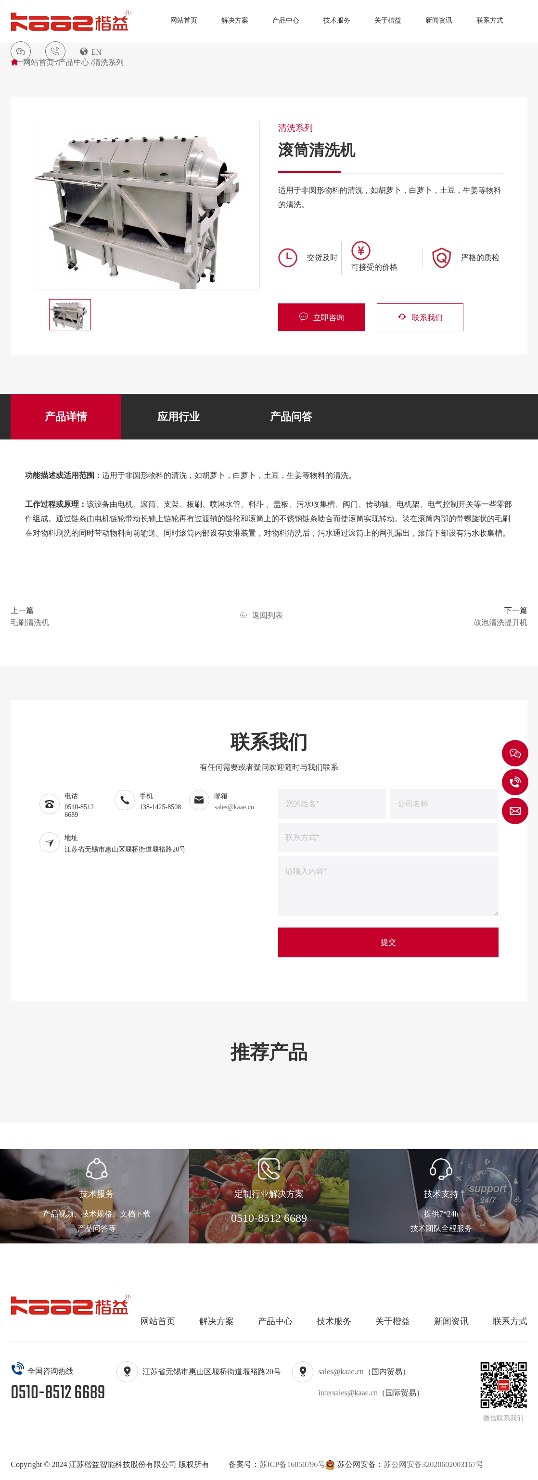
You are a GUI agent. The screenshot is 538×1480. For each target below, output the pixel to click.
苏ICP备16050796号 (292, 1464)
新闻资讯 (438, 20)
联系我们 (419, 317)
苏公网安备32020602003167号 (434, 1464)
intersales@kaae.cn (348, 1393)
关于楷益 (387, 20)
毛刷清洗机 (30, 622)
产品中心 (285, 20)
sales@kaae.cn (234, 807)
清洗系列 (108, 62)
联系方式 (489, 20)
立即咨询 (321, 317)
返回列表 (261, 615)
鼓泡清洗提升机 (500, 622)
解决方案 (234, 20)
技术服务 (336, 20)
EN (90, 51)
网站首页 (183, 20)
